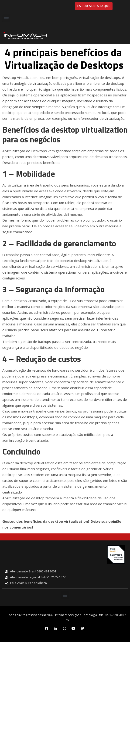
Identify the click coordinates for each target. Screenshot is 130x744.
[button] (6, 18)
